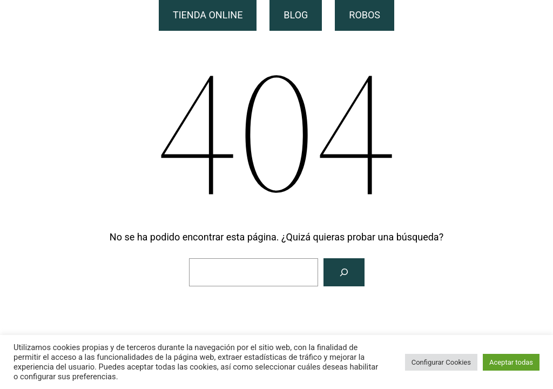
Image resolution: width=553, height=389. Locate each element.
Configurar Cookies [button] (441, 362)
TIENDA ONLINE (207, 15)
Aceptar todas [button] (511, 362)
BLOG (296, 15)
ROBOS (364, 15)
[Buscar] (344, 272)
